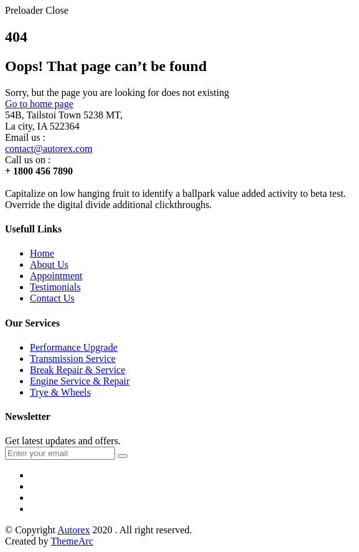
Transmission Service (73, 358)
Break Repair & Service (77, 369)
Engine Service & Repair (79, 381)
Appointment (56, 275)
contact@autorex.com (48, 148)
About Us (49, 264)
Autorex (73, 530)
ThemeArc (71, 541)
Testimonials (55, 287)
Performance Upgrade (74, 347)
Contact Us (52, 298)
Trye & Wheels (60, 392)
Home (42, 253)
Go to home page (39, 103)
